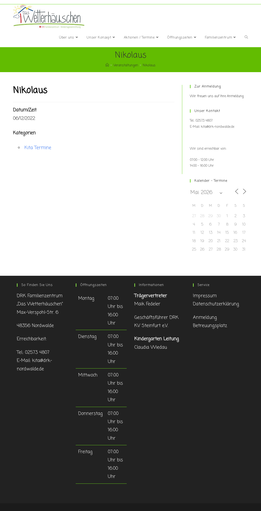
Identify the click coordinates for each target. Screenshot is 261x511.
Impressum (205, 295)
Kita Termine (37, 147)
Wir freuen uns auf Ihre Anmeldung (217, 96)
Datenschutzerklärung (216, 304)
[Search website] (246, 37)
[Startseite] (107, 65)
